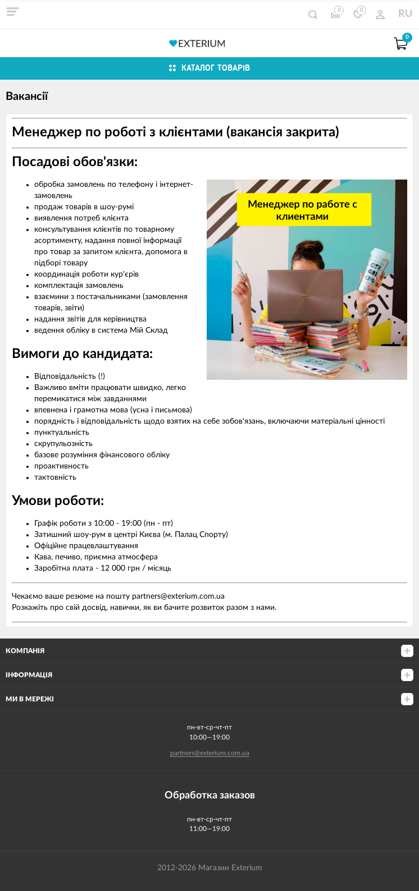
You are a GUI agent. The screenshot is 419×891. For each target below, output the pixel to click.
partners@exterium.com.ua (209, 753)
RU (405, 14)
